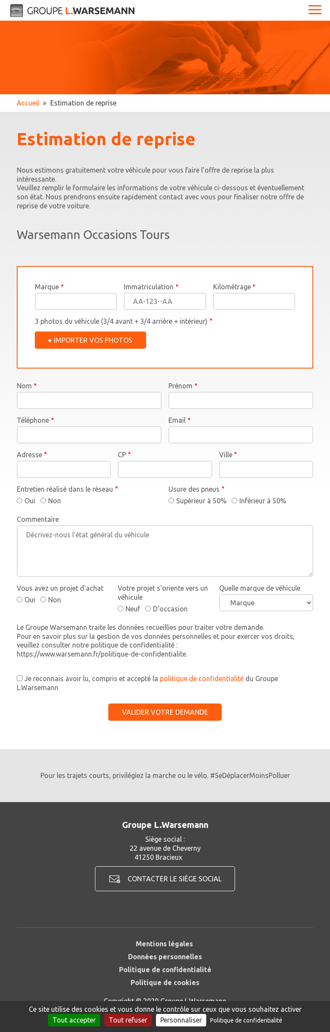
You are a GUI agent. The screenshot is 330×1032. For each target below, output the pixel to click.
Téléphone (33, 420)
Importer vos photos (93, 340)
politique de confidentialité (202, 678)
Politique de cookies (165, 982)
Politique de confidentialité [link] (246, 1020)
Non (54, 501)
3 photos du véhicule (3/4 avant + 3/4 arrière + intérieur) (121, 321)
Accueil (28, 103)
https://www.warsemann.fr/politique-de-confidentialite (101, 654)
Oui (29, 501)
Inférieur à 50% (262, 501)
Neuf (132, 609)
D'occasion (170, 609)
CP (122, 455)
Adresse (29, 455)
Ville (225, 455)
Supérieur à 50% (201, 501)
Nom (24, 386)
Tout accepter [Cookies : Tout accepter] (74, 1020)
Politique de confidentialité (165, 969)
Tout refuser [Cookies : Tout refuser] (128, 1020)
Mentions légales (164, 944)
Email (177, 420)
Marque (47, 287)
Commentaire (38, 519)
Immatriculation (149, 287)
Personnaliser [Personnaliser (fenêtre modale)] (181, 1020)
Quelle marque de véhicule (259, 588)
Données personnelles (165, 957)
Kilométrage (232, 287)
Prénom (180, 386)
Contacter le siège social (175, 879)
